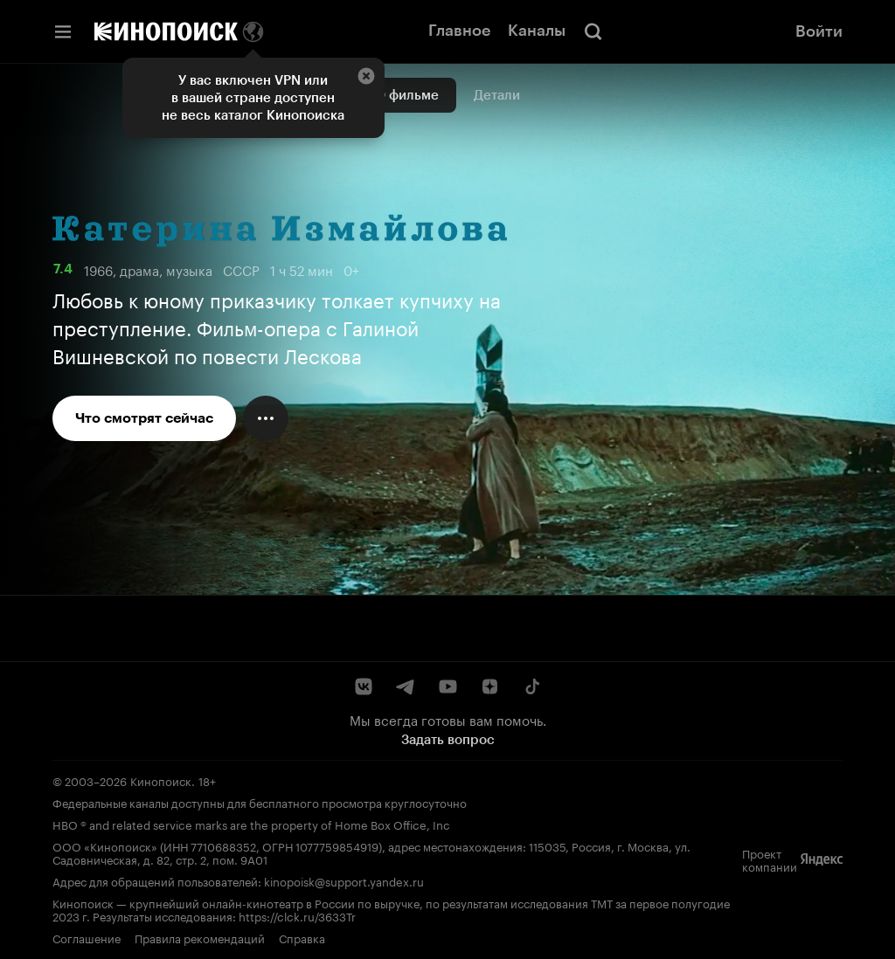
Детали (497, 95)
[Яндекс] (822, 859)
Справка (302, 937)
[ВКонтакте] (363, 686)
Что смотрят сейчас (144, 418)
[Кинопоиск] (166, 31)
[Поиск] (593, 31)
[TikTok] (531, 686)
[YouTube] (447, 686)
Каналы (536, 30)
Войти (819, 31)
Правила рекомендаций (200, 937)
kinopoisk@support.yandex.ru (344, 880)
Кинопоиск (160, 780)
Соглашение (86, 937)
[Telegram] (405, 686)
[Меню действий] (265, 418)
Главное (459, 30)
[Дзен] (489, 686)
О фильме (407, 95)
